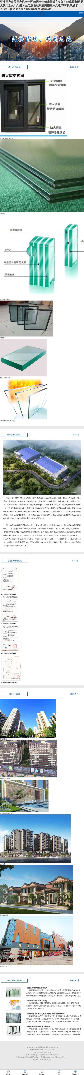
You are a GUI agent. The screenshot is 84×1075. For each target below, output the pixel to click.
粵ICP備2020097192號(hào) (42, 1060)
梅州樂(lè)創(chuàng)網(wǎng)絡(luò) (53, 1057)
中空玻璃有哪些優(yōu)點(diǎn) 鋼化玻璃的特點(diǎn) (45, 1014)
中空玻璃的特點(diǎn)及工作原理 (38, 1026)
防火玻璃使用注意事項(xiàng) (37, 1001)
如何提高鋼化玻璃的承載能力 (37, 988)
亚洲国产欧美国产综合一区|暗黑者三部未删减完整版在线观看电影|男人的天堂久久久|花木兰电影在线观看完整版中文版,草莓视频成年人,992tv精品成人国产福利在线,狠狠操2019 (41, 5)
